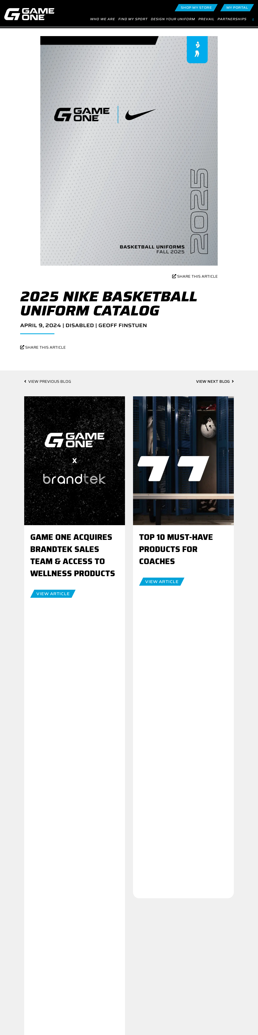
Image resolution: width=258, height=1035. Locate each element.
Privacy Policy (207, 970)
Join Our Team (169, 910)
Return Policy (207, 976)
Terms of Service (209, 982)
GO (102, 904)
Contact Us (98, 963)
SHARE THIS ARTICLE (195, 278)
